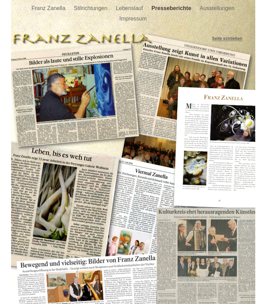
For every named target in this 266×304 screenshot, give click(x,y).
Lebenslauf (130, 8)
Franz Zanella (49, 8)
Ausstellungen (217, 8)
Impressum (133, 19)
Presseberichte (172, 8)
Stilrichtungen (91, 8)
